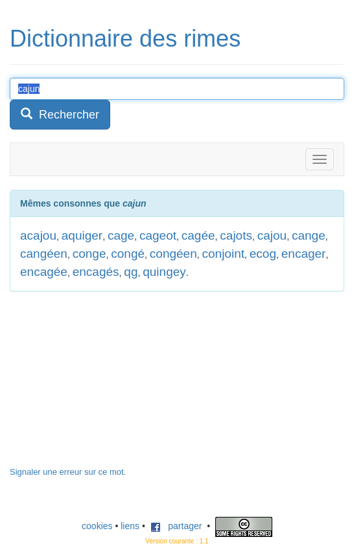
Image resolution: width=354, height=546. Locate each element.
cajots (236, 235)
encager (303, 253)
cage (121, 235)
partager (176, 526)
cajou (272, 235)
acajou (38, 235)
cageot (157, 235)
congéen (173, 253)
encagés (96, 272)
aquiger (82, 235)
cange (308, 235)
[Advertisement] (107, 385)
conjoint (223, 253)
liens (130, 526)
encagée (43, 272)
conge (89, 253)
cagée (198, 235)
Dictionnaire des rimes (125, 38)
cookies (97, 526)
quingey (164, 272)
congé (128, 253)
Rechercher (60, 114)
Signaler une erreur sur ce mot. (68, 472)
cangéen (43, 253)
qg (130, 272)
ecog (263, 253)
